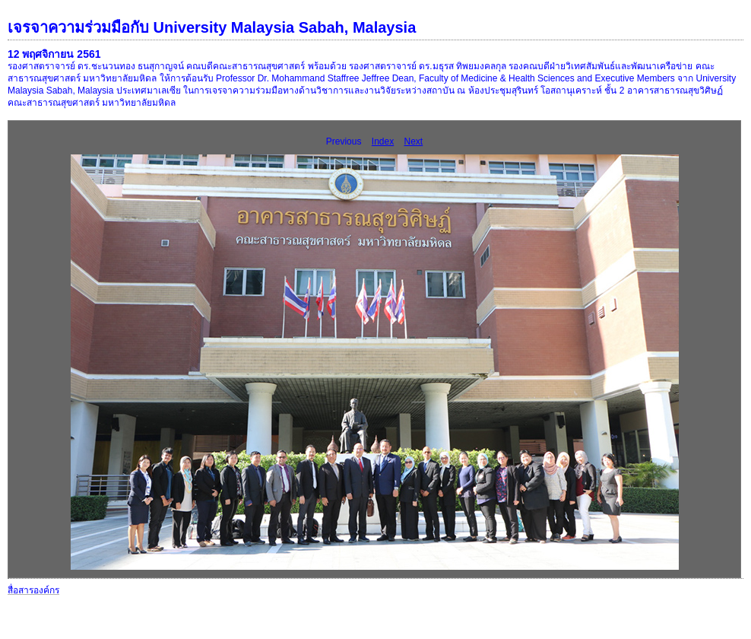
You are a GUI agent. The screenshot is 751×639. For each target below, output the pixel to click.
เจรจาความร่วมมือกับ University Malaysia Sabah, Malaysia (212, 27)
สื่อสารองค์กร (33, 590)
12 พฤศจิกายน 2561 (54, 54)
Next (413, 141)
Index (383, 141)
